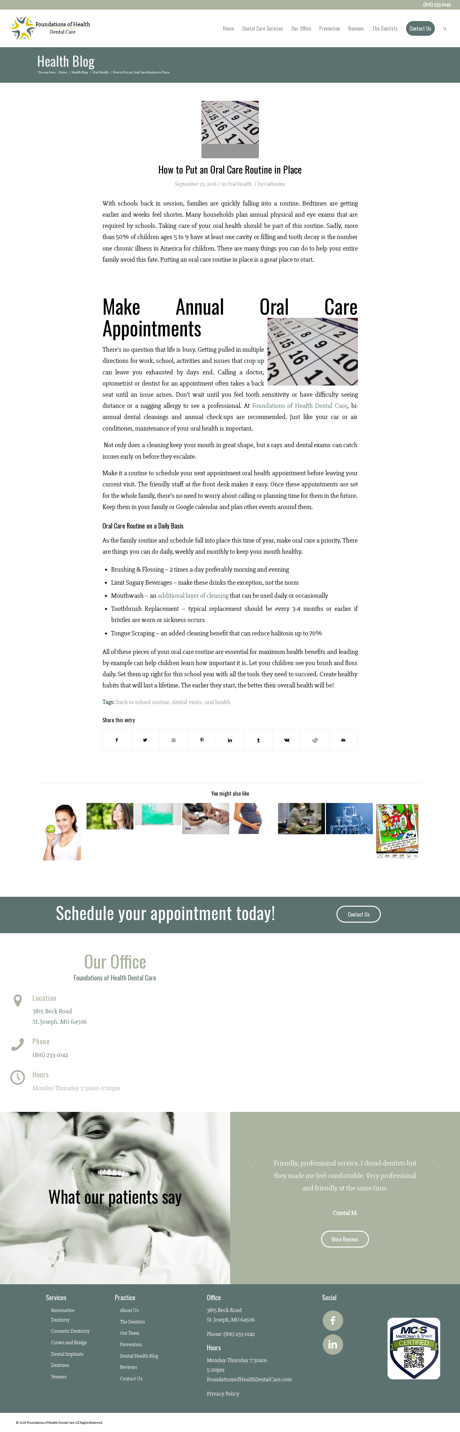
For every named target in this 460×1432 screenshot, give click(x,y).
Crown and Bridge (69, 1342)
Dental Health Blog (139, 1356)
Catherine (274, 184)
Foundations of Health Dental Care (299, 406)
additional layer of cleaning (193, 596)
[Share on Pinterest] (202, 740)
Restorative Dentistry (62, 1315)
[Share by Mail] (343, 740)
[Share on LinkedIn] (230, 740)
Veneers (59, 1377)
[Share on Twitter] (145, 740)
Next (436, 1166)
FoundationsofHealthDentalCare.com (249, 1379)
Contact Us (131, 1379)
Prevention (131, 1344)
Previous (254, 1166)
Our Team (129, 1333)
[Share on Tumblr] (259, 740)
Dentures (60, 1365)
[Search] (445, 28)
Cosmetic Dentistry (70, 1331)
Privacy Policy (223, 1393)
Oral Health (239, 184)
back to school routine (142, 702)
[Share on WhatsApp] (174, 740)
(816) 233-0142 (50, 1055)
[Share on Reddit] (315, 740)
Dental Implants (67, 1354)
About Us (129, 1310)
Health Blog (65, 61)
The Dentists (132, 1322)
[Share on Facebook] (117, 740)
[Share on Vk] (287, 740)
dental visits (187, 702)
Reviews (128, 1367)
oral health (217, 702)
